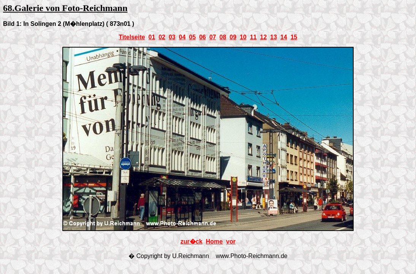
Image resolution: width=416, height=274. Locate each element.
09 (233, 37)
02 (162, 37)
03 (172, 37)
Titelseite (132, 37)
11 (253, 37)
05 (192, 37)
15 (294, 37)
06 (202, 37)
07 (212, 37)
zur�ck (192, 241)
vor (231, 241)
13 (273, 37)
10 (243, 37)
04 (182, 37)
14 (283, 37)
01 (151, 37)
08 (222, 37)
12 (263, 37)
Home (214, 241)
